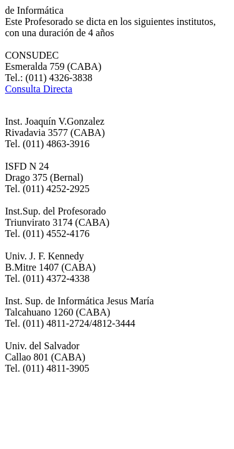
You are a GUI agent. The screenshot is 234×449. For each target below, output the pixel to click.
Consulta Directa (38, 89)
